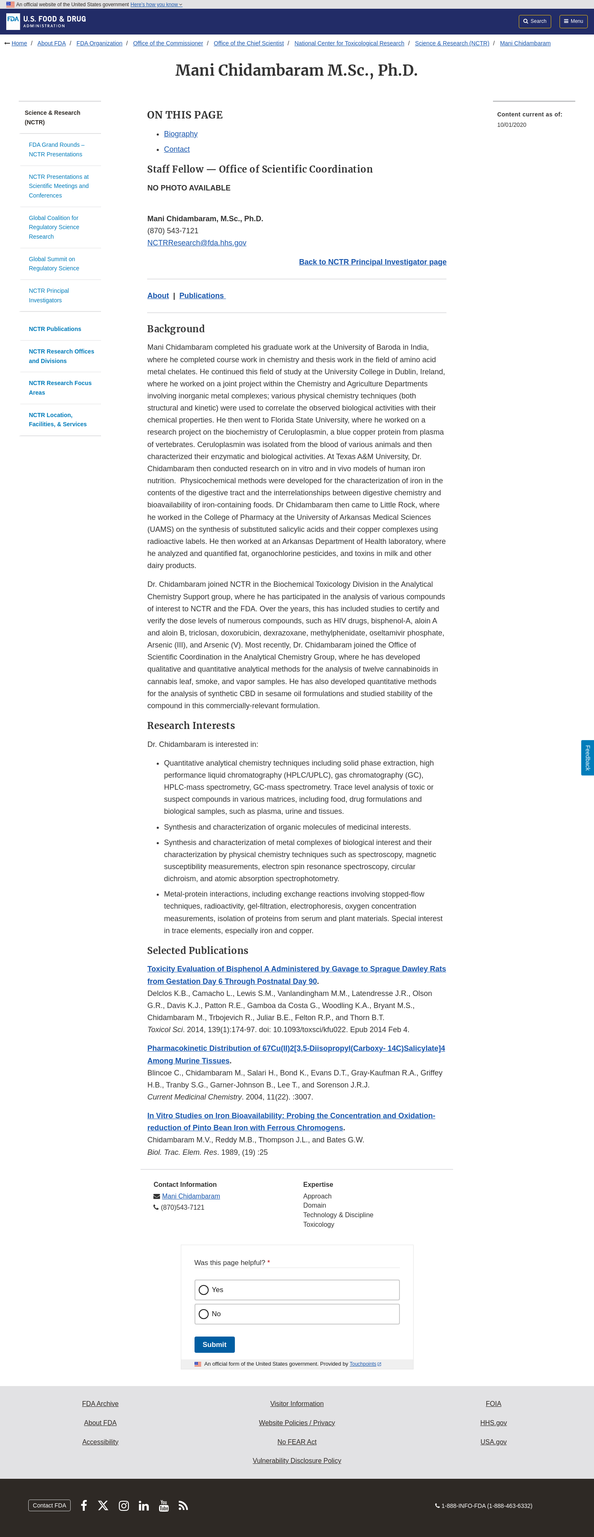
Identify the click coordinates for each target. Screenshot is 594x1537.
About (158, 296)
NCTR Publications (55, 329)
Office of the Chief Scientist (249, 43)
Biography (180, 134)
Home (19, 43)
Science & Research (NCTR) (452, 43)
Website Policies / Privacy (297, 1422)
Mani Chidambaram (525, 43)
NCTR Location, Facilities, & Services (58, 420)
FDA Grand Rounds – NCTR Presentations (57, 149)
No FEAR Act (296, 1442)
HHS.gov (493, 1422)
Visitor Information (297, 1403)
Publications (203, 296)
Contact (177, 149)
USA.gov (494, 1442)
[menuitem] (534, 122)
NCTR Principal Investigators (49, 295)
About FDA (51, 43)
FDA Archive (100, 1403)
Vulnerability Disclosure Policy (297, 1460)
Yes (218, 1290)
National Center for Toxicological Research (349, 43)
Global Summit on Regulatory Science (54, 264)
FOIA (493, 1403)
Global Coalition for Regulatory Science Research (54, 227)
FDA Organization (99, 43)
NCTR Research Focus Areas (60, 388)
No (216, 1314)
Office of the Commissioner (168, 43)
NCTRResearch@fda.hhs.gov (196, 243)
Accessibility (100, 1442)
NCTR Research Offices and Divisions (61, 356)
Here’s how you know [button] (156, 4)
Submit (215, 1345)
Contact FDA (49, 1505)
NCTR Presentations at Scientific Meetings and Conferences (59, 186)
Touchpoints (363, 1364)
